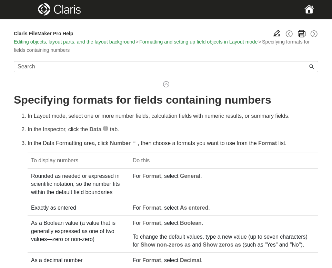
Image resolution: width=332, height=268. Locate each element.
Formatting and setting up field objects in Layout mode (198, 42)
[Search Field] (166, 66)
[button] (312, 66)
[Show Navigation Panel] (28, 9)
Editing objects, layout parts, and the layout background (74, 42)
